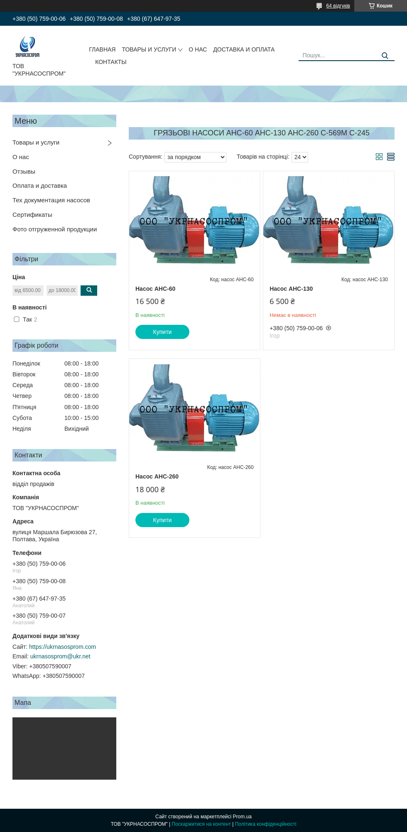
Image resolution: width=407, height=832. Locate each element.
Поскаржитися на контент (201, 824)
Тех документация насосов (51, 200)
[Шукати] (385, 56)
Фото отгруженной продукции (54, 229)
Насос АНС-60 (155, 288)
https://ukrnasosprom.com (62, 646)
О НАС (198, 49)
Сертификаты (32, 214)
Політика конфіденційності (266, 824)
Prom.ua (242, 817)
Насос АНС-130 (291, 288)
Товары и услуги (35, 142)
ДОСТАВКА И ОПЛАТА (244, 49)
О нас (20, 156)
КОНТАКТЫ (111, 62)
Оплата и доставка (39, 185)
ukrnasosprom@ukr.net (60, 656)
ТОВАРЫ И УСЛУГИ (149, 49)
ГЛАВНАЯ (102, 49)
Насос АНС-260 (157, 476)
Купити (162, 332)
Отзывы (23, 171)
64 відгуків (338, 6)
